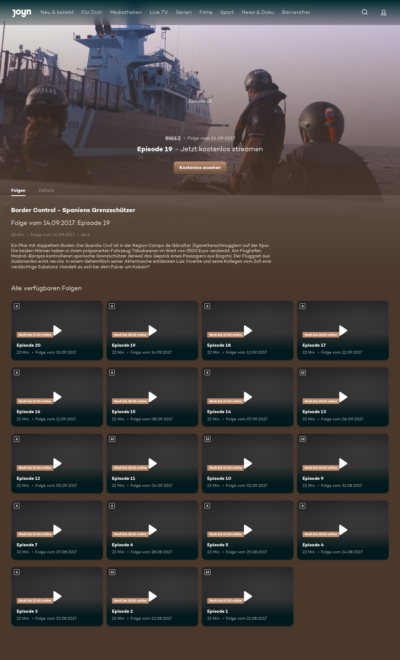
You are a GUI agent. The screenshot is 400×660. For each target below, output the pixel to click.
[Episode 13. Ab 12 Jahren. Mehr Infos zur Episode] (343, 397)
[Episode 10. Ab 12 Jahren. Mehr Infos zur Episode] (248, 463)
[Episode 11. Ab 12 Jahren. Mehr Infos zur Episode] (152, 463)
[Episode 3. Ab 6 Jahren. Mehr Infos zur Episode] (57, 596)
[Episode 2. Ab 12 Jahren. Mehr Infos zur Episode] (152, 596)
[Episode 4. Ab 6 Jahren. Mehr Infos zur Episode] (343, 530)
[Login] (383, 12)
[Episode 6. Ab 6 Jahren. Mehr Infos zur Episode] (152, 530)
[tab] (19, 191)
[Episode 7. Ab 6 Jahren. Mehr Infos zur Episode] (57, 530)
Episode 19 (200, 101)
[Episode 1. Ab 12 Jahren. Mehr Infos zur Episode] (248, 596)
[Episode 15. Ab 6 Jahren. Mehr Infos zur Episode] (152, 397)
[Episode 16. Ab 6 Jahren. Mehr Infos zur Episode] (57, 397)
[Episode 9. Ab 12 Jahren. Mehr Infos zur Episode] (343, 463)
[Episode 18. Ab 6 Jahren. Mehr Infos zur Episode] (248, 330)
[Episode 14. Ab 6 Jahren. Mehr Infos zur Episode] (248, 397)
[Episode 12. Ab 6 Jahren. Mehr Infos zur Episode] (57, 463)
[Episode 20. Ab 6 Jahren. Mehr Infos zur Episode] (57, 330)
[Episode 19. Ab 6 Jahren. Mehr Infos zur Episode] (152, 330)
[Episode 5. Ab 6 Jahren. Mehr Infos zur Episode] (248, 530)
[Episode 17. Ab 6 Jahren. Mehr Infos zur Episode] (343, 330)
